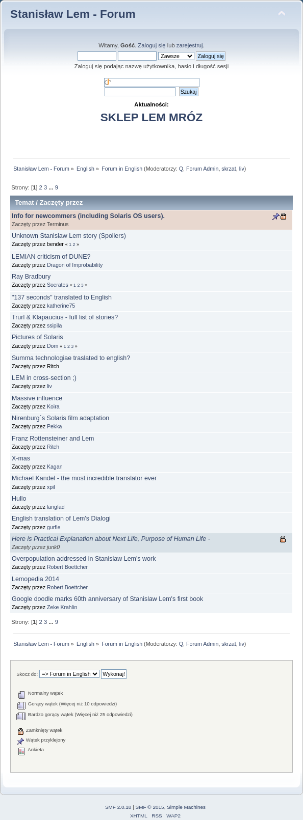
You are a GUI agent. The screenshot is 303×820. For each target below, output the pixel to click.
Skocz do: (27, 674)
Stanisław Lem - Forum (73, 14)
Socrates (57, 285)
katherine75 (61, 306)
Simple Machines (186, 807)
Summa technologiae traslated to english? (71, 358)
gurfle (54, 527)
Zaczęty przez (61, 202)
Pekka (54, 426)
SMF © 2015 (150, 807)
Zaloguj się (151, 45)
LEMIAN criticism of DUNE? (51, 256)
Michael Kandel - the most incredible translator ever (84, 478)
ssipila (54, 325)
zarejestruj (189, 45)
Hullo (19, 498)
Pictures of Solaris (37, 337)
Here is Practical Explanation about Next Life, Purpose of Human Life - (111, 538)
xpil (51, 487)
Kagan (55, 466)
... (51, 187)
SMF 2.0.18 (118, 807)
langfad (56, 507)
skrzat (228, 169)
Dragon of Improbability (75, 265)
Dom (52, 346)
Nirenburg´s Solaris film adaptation (60, 418)
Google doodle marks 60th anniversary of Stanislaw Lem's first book (107, 599)
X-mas (21, 458)
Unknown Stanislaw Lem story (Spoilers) (69, 235)
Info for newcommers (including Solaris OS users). (88, 216)
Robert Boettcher (67, 567)
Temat (24, 202)
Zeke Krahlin (62, 607)
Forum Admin (202, 169)
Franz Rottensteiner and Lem (53, 438)
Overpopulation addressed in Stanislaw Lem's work (84, 558)
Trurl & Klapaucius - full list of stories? (65, 317)
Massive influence (37, 398)
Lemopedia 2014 (35, 579)
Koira (53, 406)
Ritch (53, 447)
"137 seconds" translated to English (62, 297)
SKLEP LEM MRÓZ (151, 117)
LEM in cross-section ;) (44, 377)
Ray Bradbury (31, 276)
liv (241, 169)
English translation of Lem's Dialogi (61, 518)
